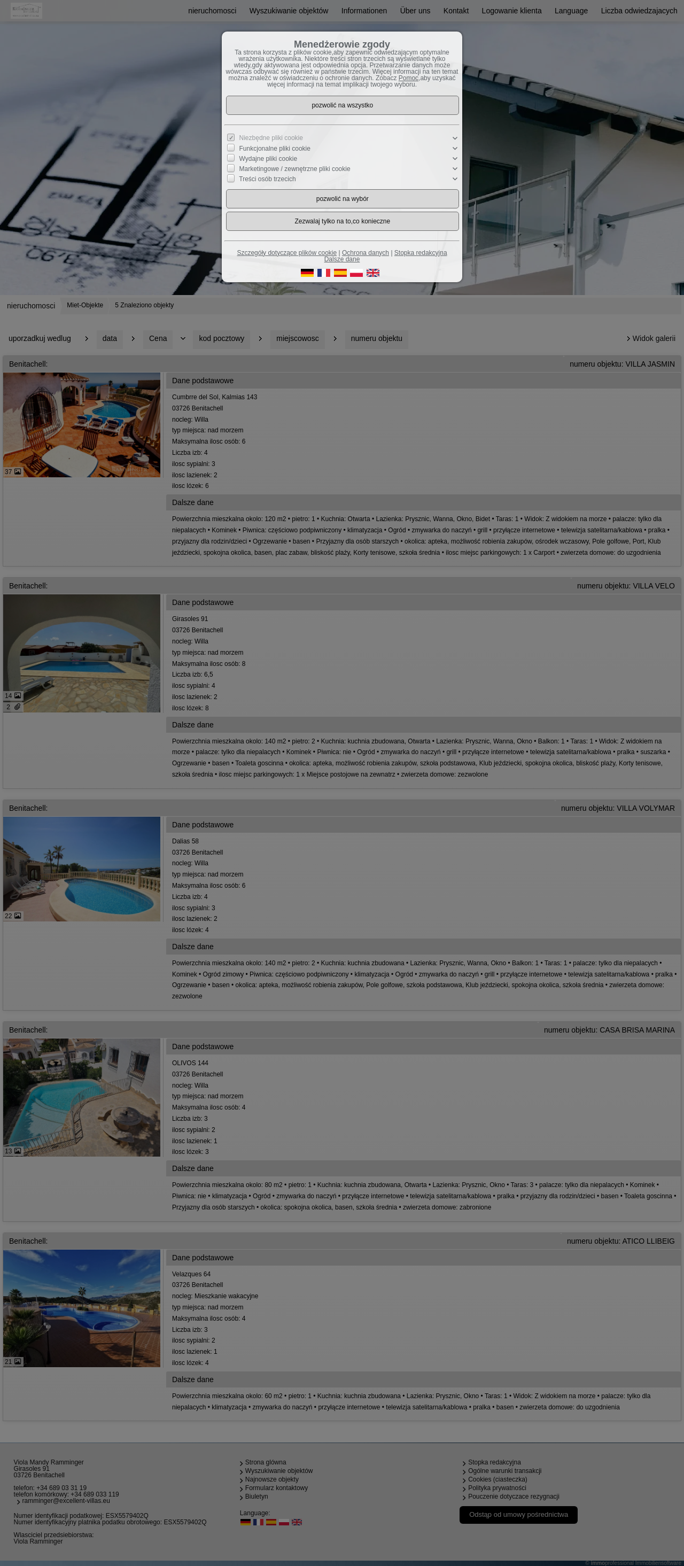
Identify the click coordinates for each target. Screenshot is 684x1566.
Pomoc (408, 78)
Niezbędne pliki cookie (271, 138)
